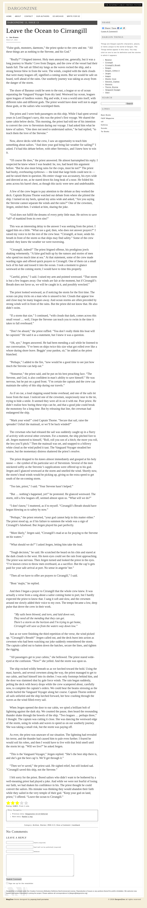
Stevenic (108, 84)
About (18, 16)
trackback (76, 825)
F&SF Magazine (107, 118)
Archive (36, 825)
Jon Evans (14, 37)
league (108, 76)
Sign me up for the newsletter (19, 888)
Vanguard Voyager (112, 90)
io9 (102, 121)
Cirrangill (109, 62)
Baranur (108, 60)
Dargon (108, 68)
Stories (43, 825)
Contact (28, 16)
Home (9, 16)
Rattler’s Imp (27, 816)
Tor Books (105, 131)
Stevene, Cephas (112, 82)
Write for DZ (73, 16)
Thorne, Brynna (111, 87)
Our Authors (42, 16)
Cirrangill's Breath (112, 65)
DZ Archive (58, 16)
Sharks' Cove (110, 79)
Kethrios (104, 125)
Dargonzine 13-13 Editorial (36, 814)
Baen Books (106, 115)
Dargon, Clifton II (112, 71)
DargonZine (22, 8)
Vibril (107, 92)
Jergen (108, 73)
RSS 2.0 (51, 825)
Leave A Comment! (109, 31)
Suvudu (104, 128)
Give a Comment (63, 825)
